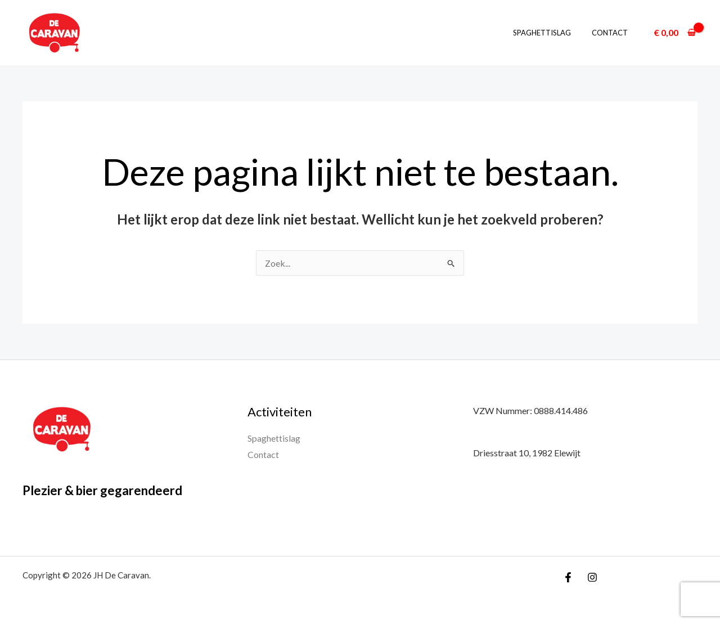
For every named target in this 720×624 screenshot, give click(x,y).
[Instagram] (592, 577)
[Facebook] (568, 577)
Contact (613, 32)
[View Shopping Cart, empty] (674, 32)
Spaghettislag (551, 32)
